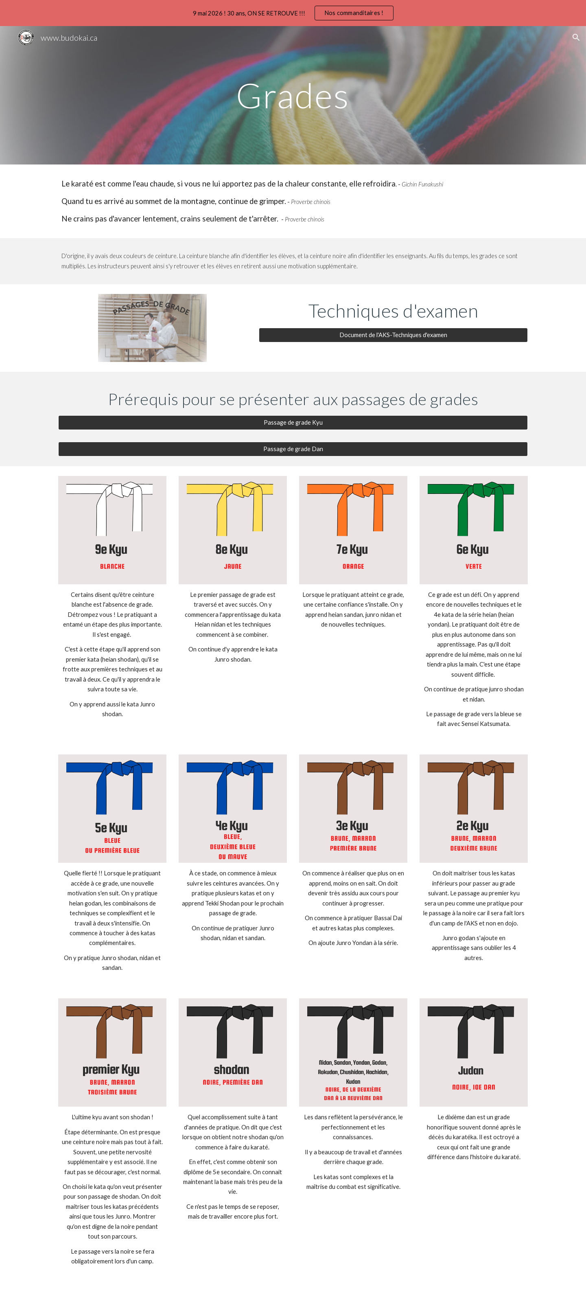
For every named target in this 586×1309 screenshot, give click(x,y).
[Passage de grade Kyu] (293, 422)
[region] (293, 13)
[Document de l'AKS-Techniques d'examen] (393, 334)
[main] (293, 95)
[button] (576, 37)
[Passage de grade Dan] (293, 448)
